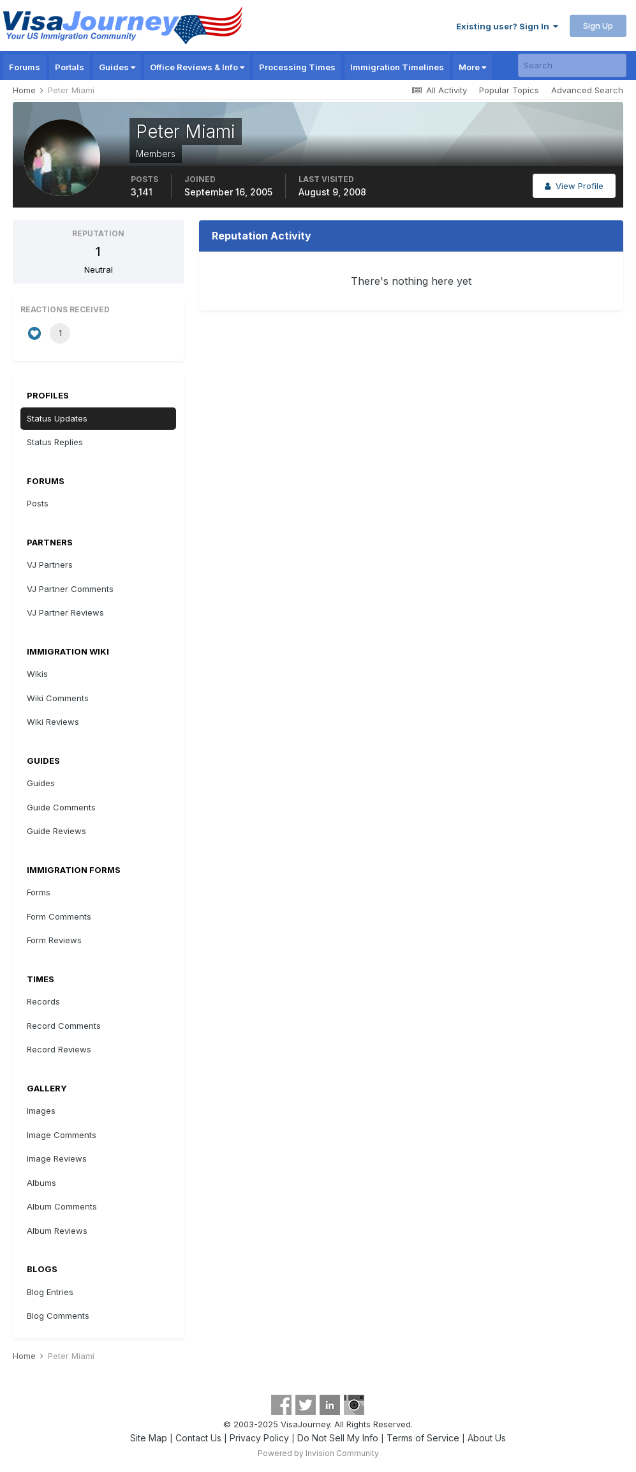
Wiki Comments (58, 698)
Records (43, 1001)
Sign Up (598, 25)
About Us (487, 1437)
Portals (69, 67)
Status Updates (57, 418)
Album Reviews (57, 1230)
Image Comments (61, 1135)
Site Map (148, 1437)
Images (41, 1110)
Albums (41, 1183)
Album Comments (62, 1206)
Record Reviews (59, 1049)
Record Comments (64, 1026)
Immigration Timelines (397, 67)
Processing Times (297, 67)
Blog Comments (58, 1315)
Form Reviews (54, 940)
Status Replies (55, 442)
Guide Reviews (56, 831)
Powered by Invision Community (318, 1453)
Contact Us (198, 1437)
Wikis (37, 674)
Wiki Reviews (53, 722)
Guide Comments (61, 807)
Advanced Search (587, 90)
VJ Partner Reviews (65, 612)
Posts (37, 503)
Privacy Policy (259, 1437)
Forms (38, 892)
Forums (24, 67)
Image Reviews (57, 1158)
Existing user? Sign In (507, 26)
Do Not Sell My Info (337, 1437)
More (472, 67)
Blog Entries (50, 1292)
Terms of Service (423, 1437)
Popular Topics (509, 90)
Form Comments (59, 916)
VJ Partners (50, 564)
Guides (117, 67)
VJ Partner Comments (70, 589)
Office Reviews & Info (197, 67)
